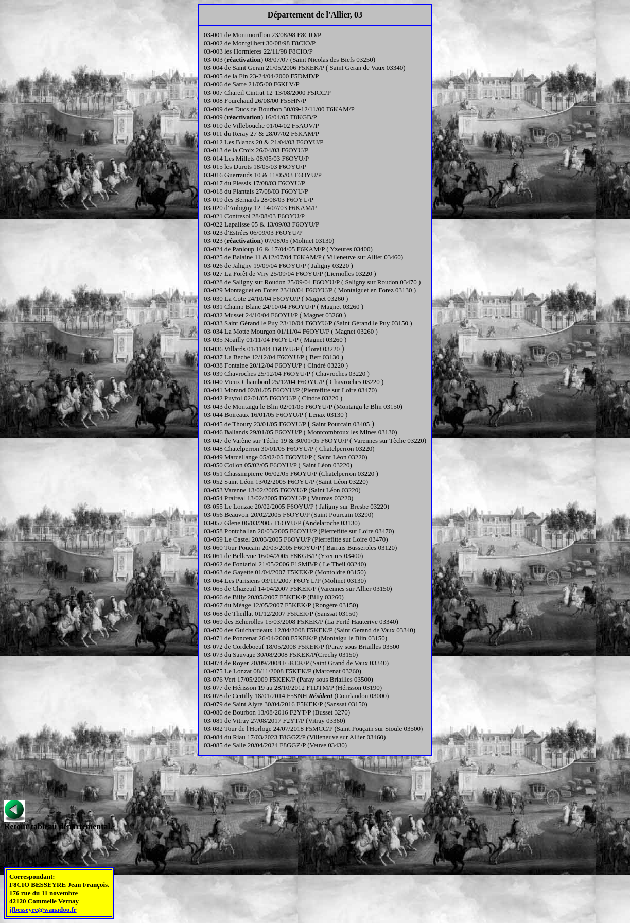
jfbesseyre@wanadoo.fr (43, 909)
